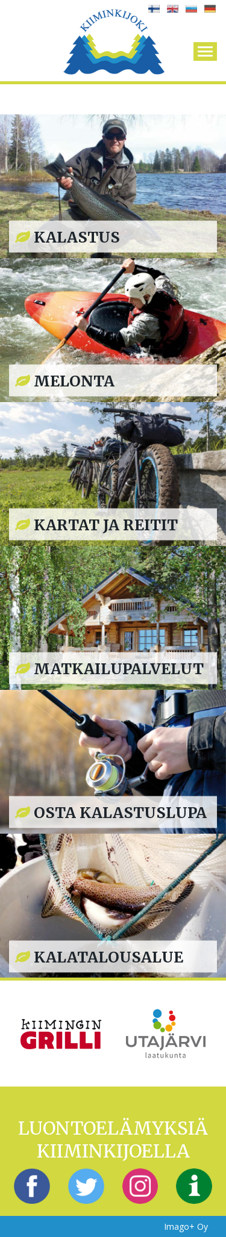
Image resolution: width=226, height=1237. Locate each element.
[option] (61, 1033)
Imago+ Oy (186, 1226)
